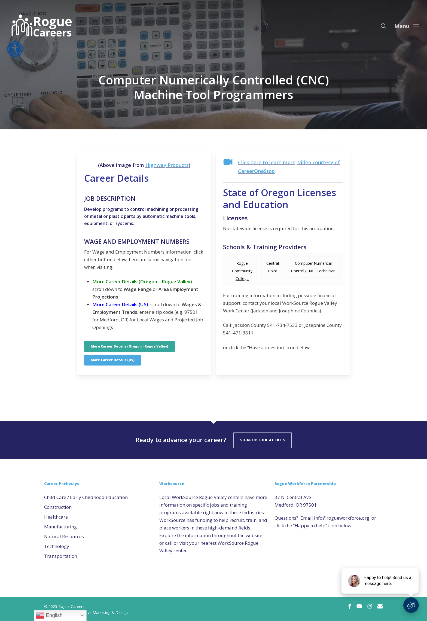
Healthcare (56, 517)
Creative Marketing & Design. (103, 612)
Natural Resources (64, 536)
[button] (406, 26)
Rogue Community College (242, 271)
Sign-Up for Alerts (262, 440)
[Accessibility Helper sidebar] (13, 47)
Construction (58, 507)
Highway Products (167, 165)
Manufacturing (60, 526)
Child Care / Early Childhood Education (86, 497)
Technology (56, 546)
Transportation (60, 556)
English (49, 615)
